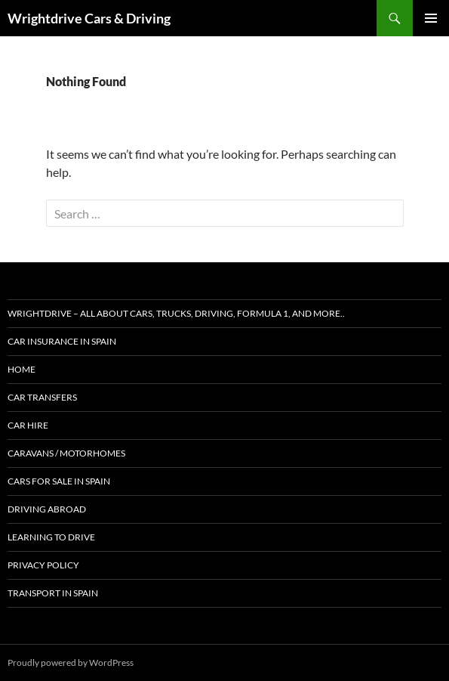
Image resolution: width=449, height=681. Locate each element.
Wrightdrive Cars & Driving (89, 18)
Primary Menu (431, 18)
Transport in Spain (53, 593)
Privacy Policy (43, 565)
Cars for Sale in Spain (59, 481)
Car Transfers (42, 397)
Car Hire (28, 425)
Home (21, 369)
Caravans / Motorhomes (66, 453)
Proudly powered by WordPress (71, 662)
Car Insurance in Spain (62, 341)
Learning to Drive (51, 537)
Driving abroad (47, 509)
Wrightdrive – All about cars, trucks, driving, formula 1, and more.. (176, 313)
